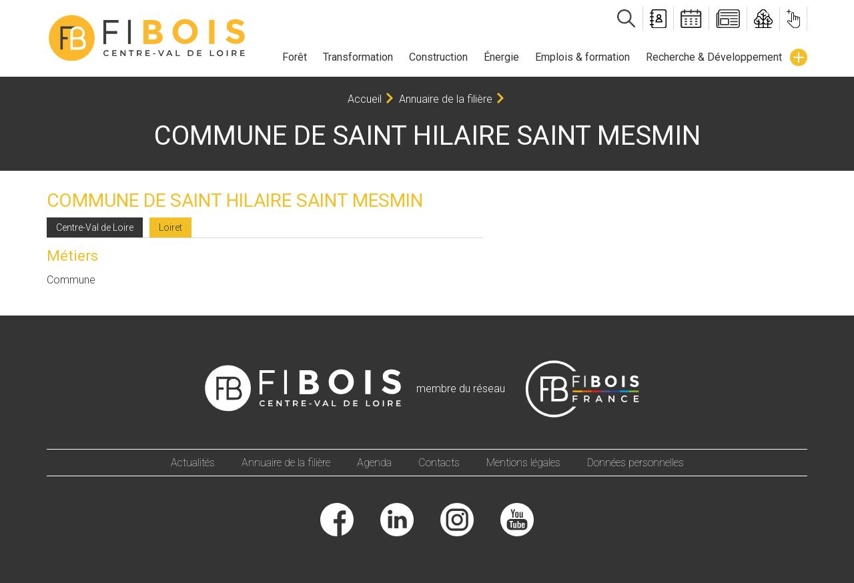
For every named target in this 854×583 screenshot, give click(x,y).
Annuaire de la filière (445, 99)
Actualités (193, 462)
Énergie (501, 57)
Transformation (358, 57)
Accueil (365, 99)
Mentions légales (523, 462)
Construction (438, 57)
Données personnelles (635, 462)
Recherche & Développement (714, 57)
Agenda (374, 462)
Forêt (294, 57)
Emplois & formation (582, 57)
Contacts (439, 462)
